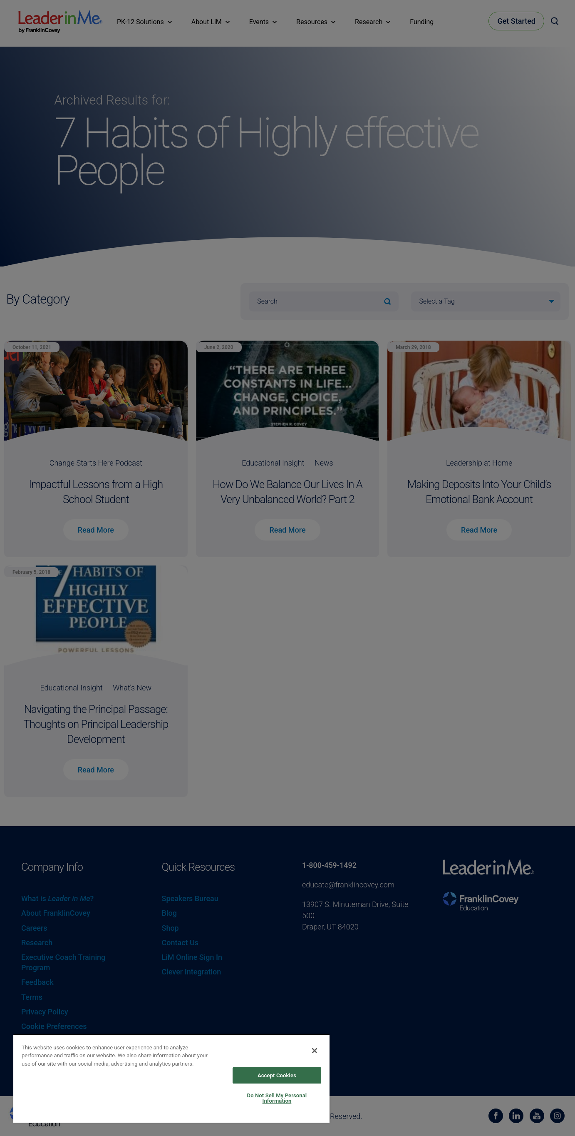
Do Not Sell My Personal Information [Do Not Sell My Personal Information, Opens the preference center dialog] (277, 1098)
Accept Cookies (277, 1075)
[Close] (314, 1050)
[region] (171, 1078)
